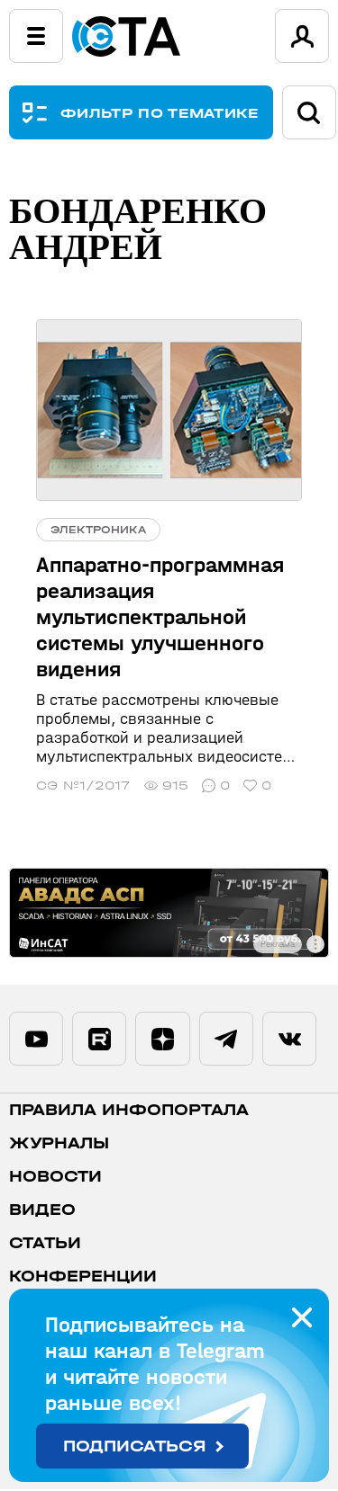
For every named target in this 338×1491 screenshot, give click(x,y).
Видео (42, 1211)
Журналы (59, 1145)
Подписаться (134, 1446)
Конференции (83, 1278)
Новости (55, 1178)
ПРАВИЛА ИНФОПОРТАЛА (129, 1112)
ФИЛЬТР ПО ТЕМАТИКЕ (160, 112)
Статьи (45, 1245)
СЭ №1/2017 (83, 785)
